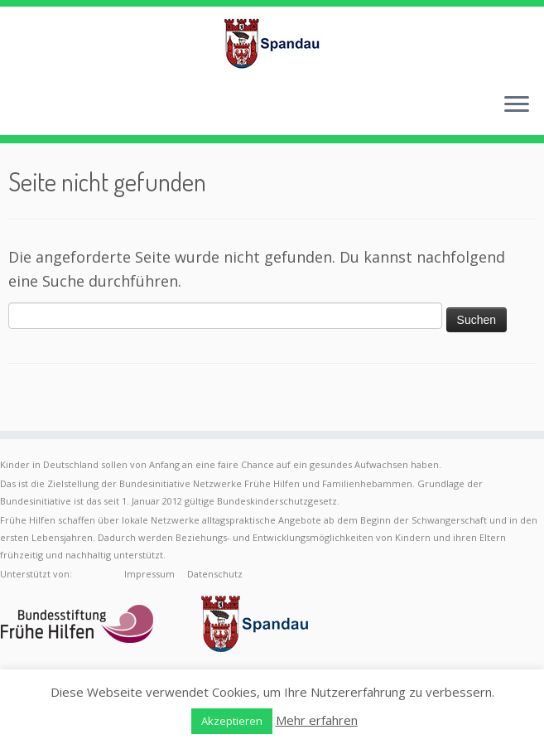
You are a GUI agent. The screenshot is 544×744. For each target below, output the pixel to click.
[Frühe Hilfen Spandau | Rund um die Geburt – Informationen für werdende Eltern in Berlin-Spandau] (272, 43)
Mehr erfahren (317, 720)
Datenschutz (215, 574)
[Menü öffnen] (516, 105)
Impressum (149, 574)
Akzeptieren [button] (231, 720)
